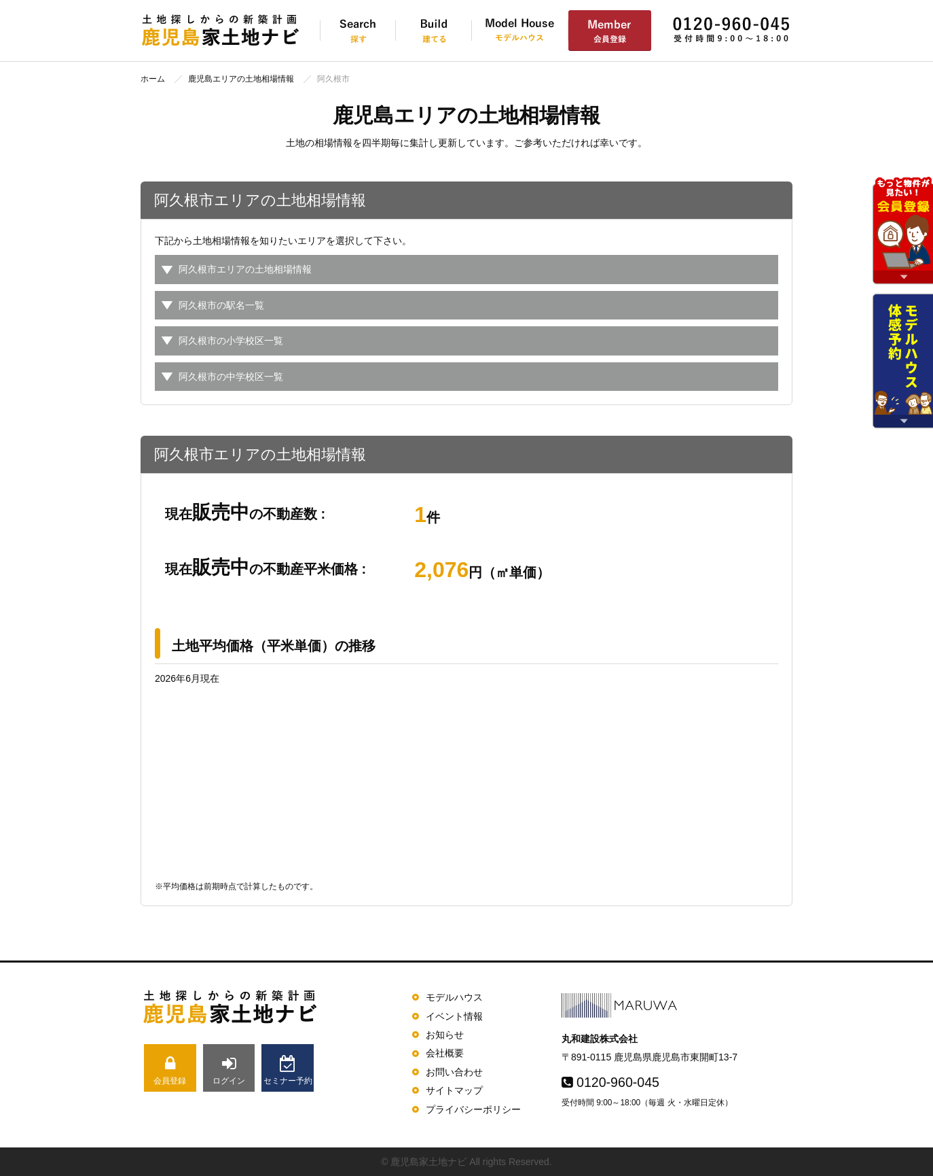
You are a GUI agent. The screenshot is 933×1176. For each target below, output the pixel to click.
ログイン (229, 1070)
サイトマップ (454, 1090)
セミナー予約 (287, 1070)
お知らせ (445, 1034)
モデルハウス (454, 997)
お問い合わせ (454, 1072)
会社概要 (445, 1053)
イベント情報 (454, 1016)
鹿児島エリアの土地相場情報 (241, 79)
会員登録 (170, 1070)
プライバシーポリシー (473, 1109)
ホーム (153, 79)
